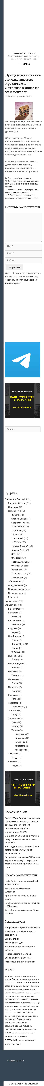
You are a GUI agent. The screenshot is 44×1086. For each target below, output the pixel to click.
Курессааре (17, 706)
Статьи (11, 597)
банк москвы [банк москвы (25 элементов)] (17, 986)
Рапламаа (13, 695)
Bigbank (15, 515)
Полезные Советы (17, 589)
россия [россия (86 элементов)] (8, 1032)
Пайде (14, 765)
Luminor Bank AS (19, 546)
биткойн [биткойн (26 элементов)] (15, 993)
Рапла (14, 698)
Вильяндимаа (15, 620)
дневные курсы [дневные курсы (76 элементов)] (17, 996)
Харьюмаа (13, 718)
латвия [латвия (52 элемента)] (33, 1009)
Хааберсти (20, 749)
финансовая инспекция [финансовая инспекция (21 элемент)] (26, 1033)
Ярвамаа (12, 761)
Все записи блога (15, 178)
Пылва (14, 683)
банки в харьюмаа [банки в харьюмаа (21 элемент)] (11, 983)
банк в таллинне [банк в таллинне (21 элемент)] (26, 976)
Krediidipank (17, 538)
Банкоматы (14, 609)
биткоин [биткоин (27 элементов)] (33, 989)
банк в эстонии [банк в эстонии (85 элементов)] (19, 979)
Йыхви (14, 640)
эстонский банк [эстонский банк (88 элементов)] (13, 1044)
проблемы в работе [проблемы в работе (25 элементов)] (29, 1029)
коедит (26, 184)
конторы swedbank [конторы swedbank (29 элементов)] (16, 1009)
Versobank (16, 569)
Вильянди (16, 624)
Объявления (14, 581)
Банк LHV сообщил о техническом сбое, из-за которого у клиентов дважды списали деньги (22, 821)
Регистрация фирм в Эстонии (20, 961)
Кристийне (20, 738)
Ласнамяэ (20, 742)
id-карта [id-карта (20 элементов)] (7, 976)
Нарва (14, 648)
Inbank (14, 534)
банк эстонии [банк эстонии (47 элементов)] (23, 989)
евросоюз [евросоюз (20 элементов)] (33, 1003)
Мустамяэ (20, 745)
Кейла (14, 722)
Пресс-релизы (15, 593)
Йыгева (15, 659)
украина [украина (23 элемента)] (15, 1033)
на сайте (15, 1060)
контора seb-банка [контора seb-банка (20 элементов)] (10, 1006)
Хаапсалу (16, 675)
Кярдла (15, 757)
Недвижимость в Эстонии (18, 954)
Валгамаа (13, 612)
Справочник (11, 605)
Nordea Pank (17, 550)
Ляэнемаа (13, 671)
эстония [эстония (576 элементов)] (11, 1040)
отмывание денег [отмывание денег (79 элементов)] (13, 1029)
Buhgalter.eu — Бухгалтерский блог (22, 927)
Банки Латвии (12, 938)
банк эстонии (14, 181)
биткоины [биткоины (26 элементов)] (8, 993)
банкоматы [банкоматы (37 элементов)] (35, 986)
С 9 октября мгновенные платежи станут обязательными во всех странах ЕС (22, 839)
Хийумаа (12, 753)
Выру (14, 632)
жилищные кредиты (29, 181)
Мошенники (17, 577)
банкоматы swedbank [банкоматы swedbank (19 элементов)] (11, 989)
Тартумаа (13, 710)
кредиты (33, 184)
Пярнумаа (13, 687)
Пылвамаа (13, 679)
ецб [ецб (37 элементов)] (38, 1003)
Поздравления (15, 585)
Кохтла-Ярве (18, 644)
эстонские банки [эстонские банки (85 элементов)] (26, 1040)
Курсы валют (11, 601)
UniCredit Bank (18, 565)
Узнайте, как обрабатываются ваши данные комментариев (22, 280)
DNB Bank (16, 530)
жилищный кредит (13, 184)
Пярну (14, 691)
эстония (8, 187)
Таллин (15, 730)
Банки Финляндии (14, 942)
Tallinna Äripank (19, 562)
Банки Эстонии (23, 53)
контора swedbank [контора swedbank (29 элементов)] (23, 1006)
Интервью (13, 507)
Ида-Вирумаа (15, 636)
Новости (27, 178)
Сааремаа (13, 702)
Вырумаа (12, 628)
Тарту (14, 714)
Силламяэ (16, 652)
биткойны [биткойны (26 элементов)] (21, 993)
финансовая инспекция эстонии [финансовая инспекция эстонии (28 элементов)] (16, 1036)
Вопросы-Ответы (17, 503)
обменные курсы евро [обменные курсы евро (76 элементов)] (16, 1016)
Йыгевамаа (14, 655)
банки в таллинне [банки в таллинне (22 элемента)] (33, 979)
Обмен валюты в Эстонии (18, 957)
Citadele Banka (18, 518)
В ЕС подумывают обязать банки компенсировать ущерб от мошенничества (22, 850)
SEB (13, 554)
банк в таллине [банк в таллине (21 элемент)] (15, 976)
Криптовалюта (19, 573)
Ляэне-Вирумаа (16, 663)
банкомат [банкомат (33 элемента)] (26, 986)
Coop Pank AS (18, 522)
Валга (14, 616)
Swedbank (16, 558)
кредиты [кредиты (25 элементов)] (26, 1009)
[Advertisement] (22, 29)
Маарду (15, 726)
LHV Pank (16, 542)
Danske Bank (17, 526)
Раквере (15, 667)
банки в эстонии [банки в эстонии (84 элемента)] (25, 982)
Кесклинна (20, 734)
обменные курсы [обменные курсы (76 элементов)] (24, 1012)
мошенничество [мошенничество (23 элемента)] (10, 1013)
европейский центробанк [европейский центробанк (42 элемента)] (19, 1003)
